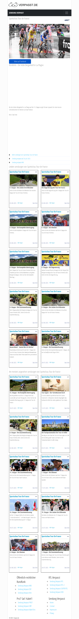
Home (51, 602)
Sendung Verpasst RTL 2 (57, 585)
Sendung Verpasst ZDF (24, 589)
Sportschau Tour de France (19, 18)
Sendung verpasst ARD (18, 162)
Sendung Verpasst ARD (25, 585)
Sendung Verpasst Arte (25, 592)
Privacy (52, 613)
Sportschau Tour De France (19, 172)
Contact (52, 606)
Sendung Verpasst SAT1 (25, 606)
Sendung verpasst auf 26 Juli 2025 (21, 158)
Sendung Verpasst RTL (56, 581)
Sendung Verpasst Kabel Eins (26, 609)
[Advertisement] (39, 84)
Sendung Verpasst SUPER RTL (59, 588)
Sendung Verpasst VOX (56, 592)
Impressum (53, 609)
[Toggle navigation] (66, 12)
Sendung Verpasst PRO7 (25, 602)
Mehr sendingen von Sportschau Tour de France (25, 155)
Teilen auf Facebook (20, 61)
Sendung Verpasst (16, 13)
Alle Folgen (20, 203)
